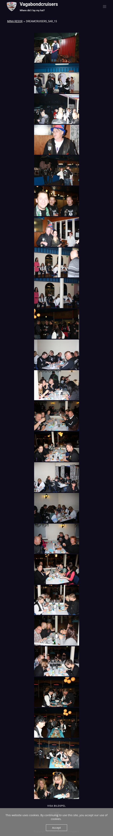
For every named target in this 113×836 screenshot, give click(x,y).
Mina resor (14, 21)
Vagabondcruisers (39, 4)
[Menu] (104, 6)
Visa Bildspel (56, 805)
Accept (56, 827)
